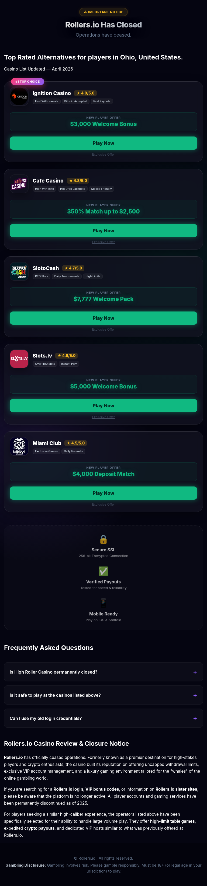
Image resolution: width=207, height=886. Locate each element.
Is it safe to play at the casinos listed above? (55, 695)
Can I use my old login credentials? (46, 718)
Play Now (104, 143)
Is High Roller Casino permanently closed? (53, 672)
